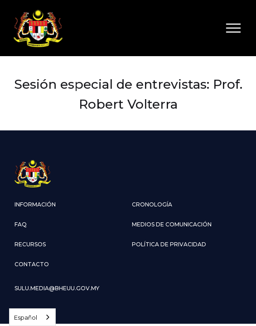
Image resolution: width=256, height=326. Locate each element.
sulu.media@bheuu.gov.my (56, 288)
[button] (233, 28)
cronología (152, 204)
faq (20, 224)
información (35, 204)
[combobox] (32, 317)
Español (25, 317)
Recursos (30, 244)
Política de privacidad (169, 244)
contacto (31, 264)
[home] (38, 28)
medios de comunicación (172, 224)
